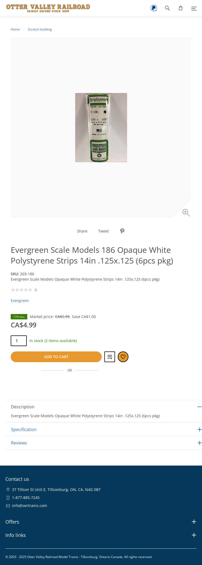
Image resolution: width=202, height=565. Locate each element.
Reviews (19, 443)
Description (23, 407)
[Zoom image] (186, 213)
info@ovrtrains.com (29, 505)
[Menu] (194, 8)
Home (15, 29)
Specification (24, 429)
